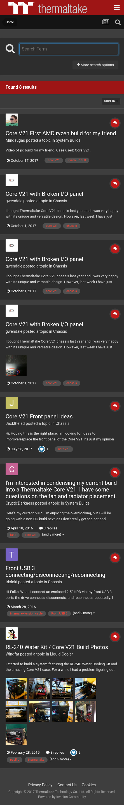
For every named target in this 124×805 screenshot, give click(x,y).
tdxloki (11, 582)
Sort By (111, 101)
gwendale (14, 201)
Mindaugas (15, 140)
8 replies (55, 752)
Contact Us (67, 785)
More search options (95, 65)
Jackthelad (15, 423)
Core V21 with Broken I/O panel (44, 194)
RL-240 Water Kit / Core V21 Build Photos (57, 647)
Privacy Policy (40, 785)
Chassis (60, 201)
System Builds (68, 140)
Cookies (89, 785)
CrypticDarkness (20, 503)
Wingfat (12, 654)
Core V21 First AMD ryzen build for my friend (61, 133)
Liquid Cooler (61, 654)
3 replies (48, 528)
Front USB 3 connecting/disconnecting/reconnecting (55, 571)
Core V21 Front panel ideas (39, 416)
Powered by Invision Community (62, 797)
